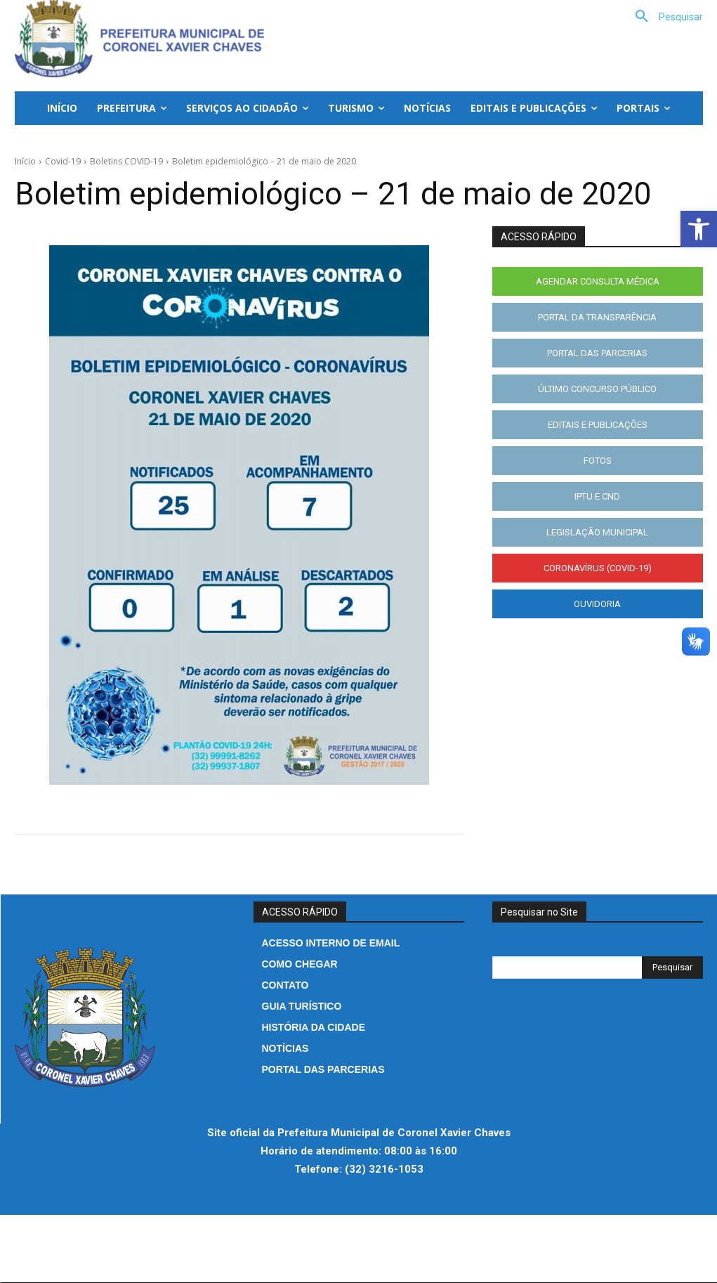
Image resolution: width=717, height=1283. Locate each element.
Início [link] (25, 161)
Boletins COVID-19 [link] (126, 161)
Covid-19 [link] (63, 161)
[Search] (672, 967)
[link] (698, 229)
